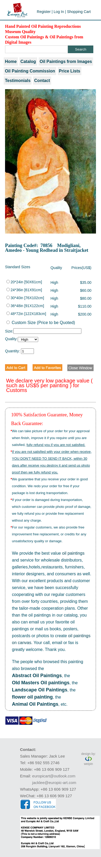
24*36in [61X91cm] (24, 290)
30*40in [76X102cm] (25, 298)
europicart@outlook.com (53, 776)
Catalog (28, 61)
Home (10, 61)
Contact (42, 80)
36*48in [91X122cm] (25, 306)
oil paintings (73, 553)
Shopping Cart (79, 12)
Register (44, 12)
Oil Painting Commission (30, 71)
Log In (59, 12)
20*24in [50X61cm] (24, 282)
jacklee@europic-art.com (54, 782)
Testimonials (17, 80)
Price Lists (69, 71)
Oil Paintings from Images (66, 61)
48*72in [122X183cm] (26, 314)
